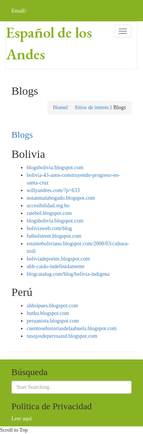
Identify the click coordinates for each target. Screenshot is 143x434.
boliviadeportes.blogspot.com (58, 259)
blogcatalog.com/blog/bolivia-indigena (68, 274)
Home (59, 107)
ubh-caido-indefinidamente (56, 266)
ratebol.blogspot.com (49, 213)
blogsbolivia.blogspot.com (55, 167)
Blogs (22, 135)
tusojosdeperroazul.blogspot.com (62, 336)
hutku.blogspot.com (48, 313)
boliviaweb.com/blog (49, 228)
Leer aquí (21, 418)
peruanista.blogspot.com (53, 321)
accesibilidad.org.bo (48, 205)
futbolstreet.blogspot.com (54, 236)
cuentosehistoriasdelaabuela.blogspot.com (72, 328)
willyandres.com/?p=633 (53, 190)
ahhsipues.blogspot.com (52, 305)
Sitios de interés (92, 107)
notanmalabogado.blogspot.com (61, 198)
